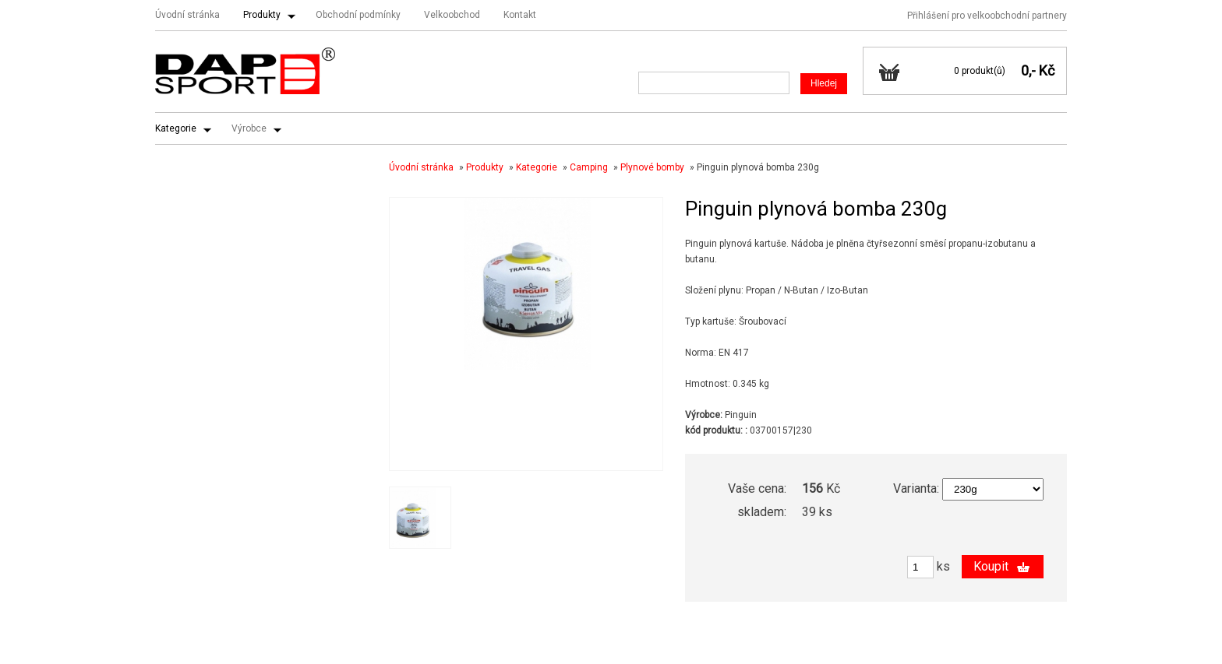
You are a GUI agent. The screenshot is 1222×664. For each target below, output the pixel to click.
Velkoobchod (452, 14)
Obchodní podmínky (358, 14)
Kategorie (175, 128)
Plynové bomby (652, 167)
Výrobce (249, 128)
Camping (589, 167)
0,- (1028, 70)
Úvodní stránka (187, 14)
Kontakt (519, 14)
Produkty (262, 14)
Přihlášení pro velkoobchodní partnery (987, 15)
